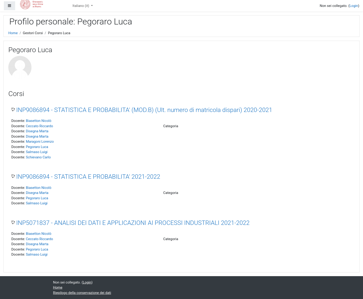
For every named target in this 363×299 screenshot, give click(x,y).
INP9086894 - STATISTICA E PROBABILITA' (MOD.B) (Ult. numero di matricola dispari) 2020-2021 (144, 109)
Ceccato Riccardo (39, 126)
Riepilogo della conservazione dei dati (82, 293)
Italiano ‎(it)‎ (81, 6)
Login (354, 6)
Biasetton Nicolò (38, 121)
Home (13, 33)
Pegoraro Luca (37, 147)
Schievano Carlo (38, 157)
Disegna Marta (37, 131)
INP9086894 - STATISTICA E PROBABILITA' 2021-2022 (88, 176)
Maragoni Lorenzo (40, 141)
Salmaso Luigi (37, 152)
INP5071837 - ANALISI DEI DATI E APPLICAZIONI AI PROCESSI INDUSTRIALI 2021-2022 (133, 222)
